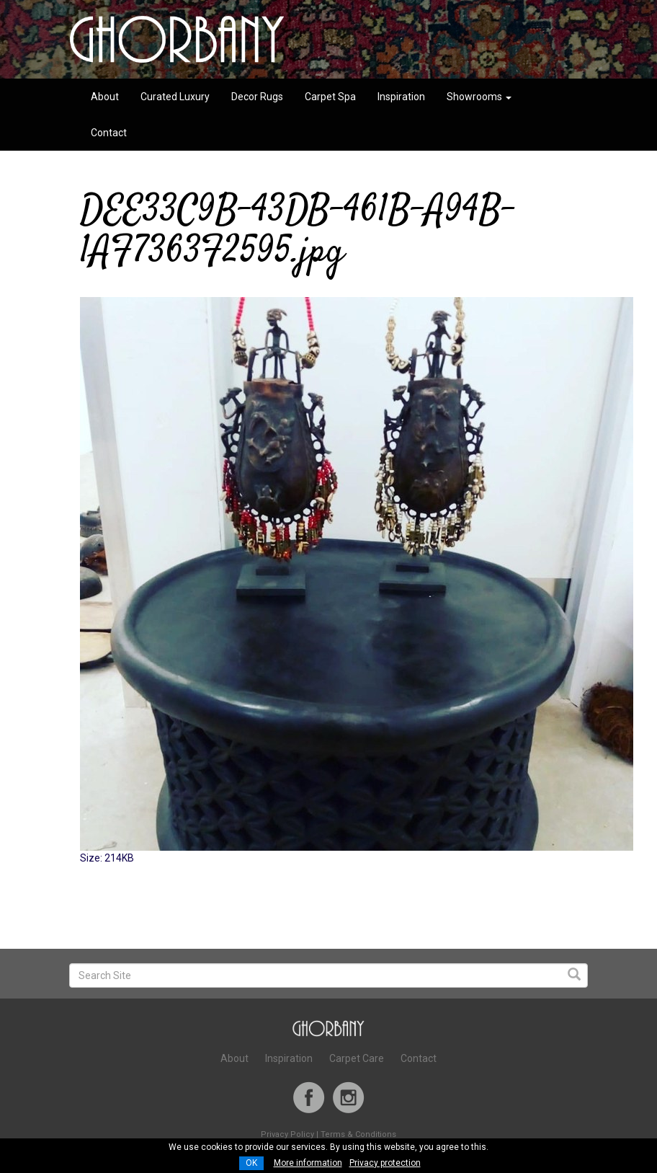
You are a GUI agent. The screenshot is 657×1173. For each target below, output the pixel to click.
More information (308, 1163)
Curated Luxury (175, 96)
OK (251, 1163)
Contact (109, 132)
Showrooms (479, 96)
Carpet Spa (330, 96)
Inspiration (401, 96)
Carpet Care (356, 1058)
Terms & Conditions (358, 1134)
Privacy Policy (287, 1134)
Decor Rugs (257, 96)
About (105, 96)
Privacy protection (385, 1163)
